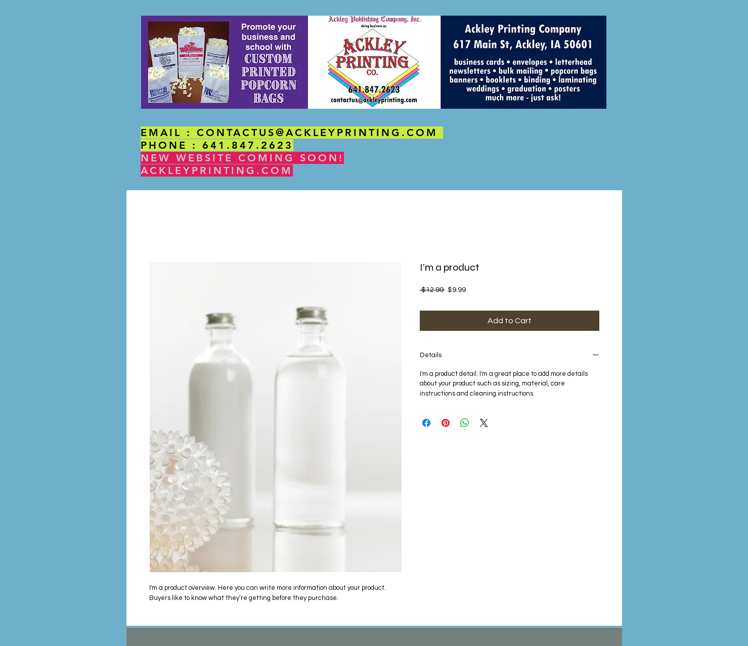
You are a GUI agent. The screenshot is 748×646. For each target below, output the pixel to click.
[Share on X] (484, 423)
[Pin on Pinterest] (445, 423)
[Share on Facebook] (426, 423)
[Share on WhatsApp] (465, 423)
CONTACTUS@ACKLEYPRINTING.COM (317, 132)
